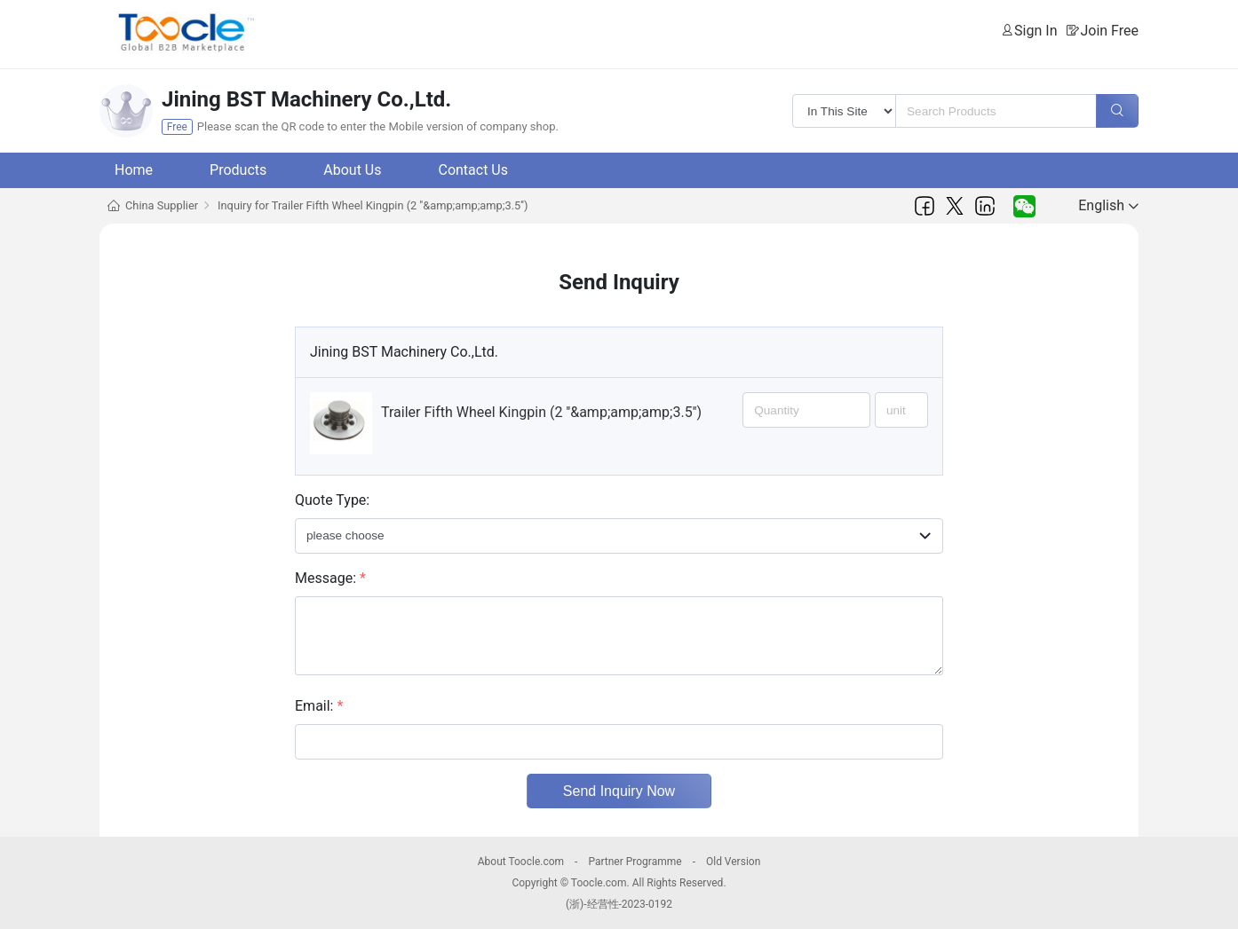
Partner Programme (634, 861)
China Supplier (161, 205)
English (1108, 205)
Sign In (1035, 30)
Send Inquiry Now (619, 791)
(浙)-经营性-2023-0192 (619, 904)
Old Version (733, 861)
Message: (330, 578)
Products (238, 169)
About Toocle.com (521, 861)
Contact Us (473, 169)
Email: (319, 705)
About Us (352, 169)
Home (134, 169)
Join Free (1109, 30)
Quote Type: (332, 500)
